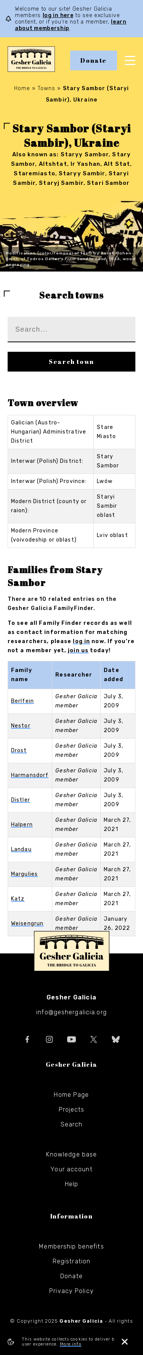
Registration (71, 1261)
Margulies (24, 874)
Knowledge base (71, 1154)
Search (72, 1124)
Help (71, 1184)
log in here (58, 15)
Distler (20, 800)
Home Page (71, 1094)
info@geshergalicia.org (71, 1012)
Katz (17, 899)
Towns (47, 88)
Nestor (21, 726)
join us (78, 650)
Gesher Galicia (71, 951)
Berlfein (22, 701)
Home (22, 88)
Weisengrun (27, 923)
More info (71, 1344)
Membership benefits (71, 1246)
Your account (71, 1169)
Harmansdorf (29, 775)
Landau (21, 849)
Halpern (22, 824)
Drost (19, 750)
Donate (93, 60)
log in (81, 641)
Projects (72, 1109)
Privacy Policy (71, 1291)
